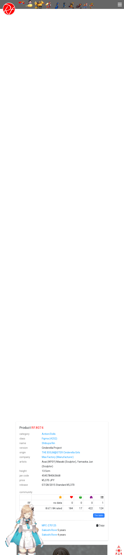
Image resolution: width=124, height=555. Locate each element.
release (23, 484)
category (24, 433)
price (22, 480)
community (25, 492)
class (22, 438)
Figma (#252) (49, 438)
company (24, 457)
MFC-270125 (49, 525)
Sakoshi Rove (49, 530)
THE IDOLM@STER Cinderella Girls (61, 452)
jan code (24, 475)
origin (22, 452)
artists (23, 461)
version (23, 447)
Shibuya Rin (48, 443)
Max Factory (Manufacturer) (58, 457)
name (22, 443)
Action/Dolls (49, 433)
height (23, 471)
